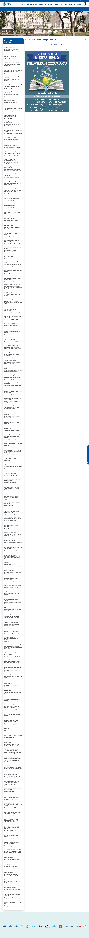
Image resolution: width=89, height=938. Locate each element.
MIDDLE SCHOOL (50, 9)
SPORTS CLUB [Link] (72, 4)
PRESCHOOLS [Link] (29, 4)
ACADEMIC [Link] (57, 4)
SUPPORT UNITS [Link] (64, 4)
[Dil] (81, 0)
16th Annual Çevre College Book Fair (78, 9)
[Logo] (7, 5)
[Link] (56, 0)
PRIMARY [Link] (35, 4)
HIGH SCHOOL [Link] (50, 4)
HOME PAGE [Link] (40, 9)
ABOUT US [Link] (23, 4)
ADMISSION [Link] (79, 4)
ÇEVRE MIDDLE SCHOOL (62, 9)
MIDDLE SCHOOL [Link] (43, 4)
